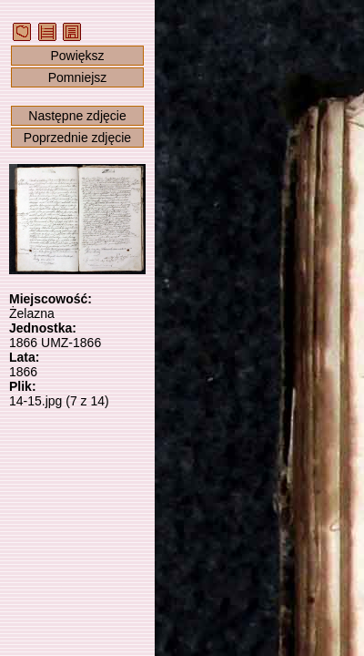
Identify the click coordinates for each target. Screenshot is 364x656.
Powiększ (77, 55)
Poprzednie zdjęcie (77, 137)
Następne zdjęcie (77, 115)
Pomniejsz (77, 77)
